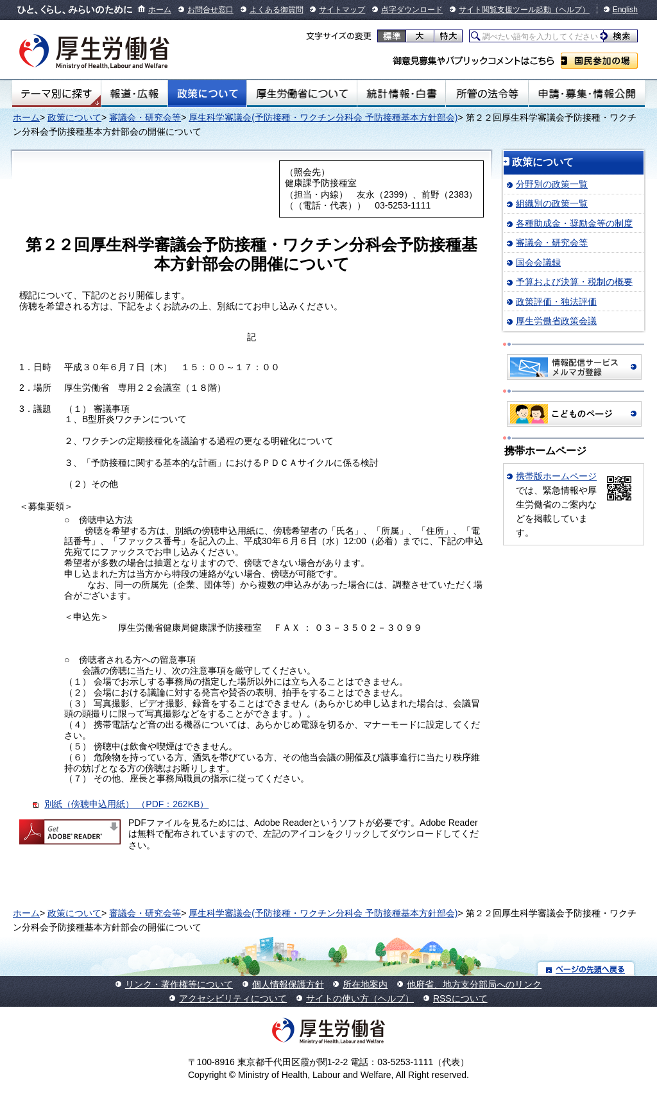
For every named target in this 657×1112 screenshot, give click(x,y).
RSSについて (460, 998)
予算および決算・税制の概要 (574, 282)
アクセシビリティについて (233, 998)
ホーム (159, 9)
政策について (207, 93)
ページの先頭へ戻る (586, 968)
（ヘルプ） (570, 9)
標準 (391, 36)
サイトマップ (342, 9)
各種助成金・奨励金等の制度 (574, 223)
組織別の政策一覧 (552, 203)
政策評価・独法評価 (556, 301)
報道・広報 (134, 93)
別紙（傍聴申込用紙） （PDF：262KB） (126, 804)
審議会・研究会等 (145, 117)
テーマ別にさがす (56, 93)
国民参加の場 (599, 61)
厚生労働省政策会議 (556, 321)
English (625, 9)
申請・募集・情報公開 (587, 93)
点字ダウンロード (412, 9)
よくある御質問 (276, 9)
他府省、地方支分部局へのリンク (474, 984)
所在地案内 (365, 984)
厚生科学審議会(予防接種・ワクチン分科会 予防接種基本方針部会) (323, 117)
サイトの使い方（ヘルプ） (360, 998)
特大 (448, 36)
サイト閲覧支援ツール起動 (505, 9)
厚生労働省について (302, 93)
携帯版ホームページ (556, 476)
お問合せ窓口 (210, 9)
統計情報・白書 (401, 93)
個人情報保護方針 (288, 984)
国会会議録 (538, 262)
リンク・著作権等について (179, 984)
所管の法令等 (486, 93)
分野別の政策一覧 (552, 184)
